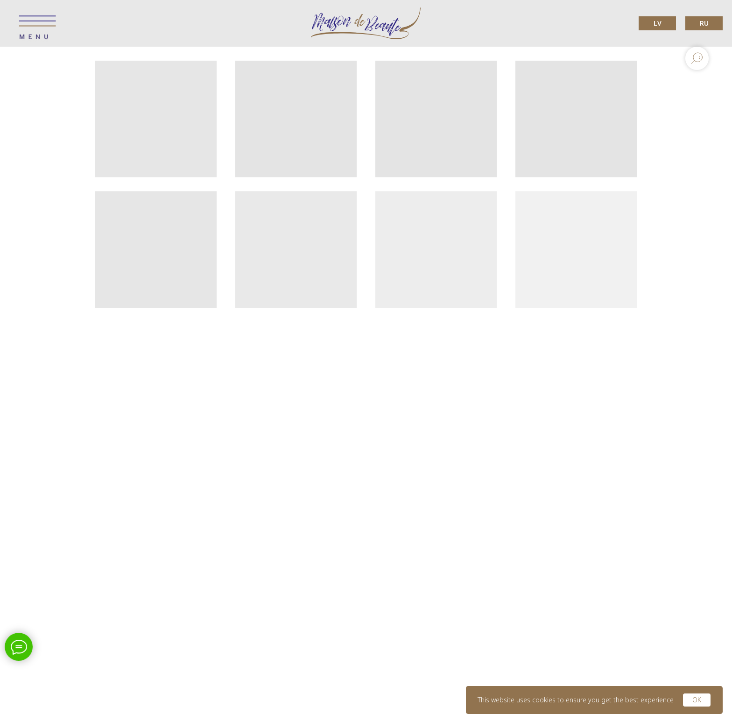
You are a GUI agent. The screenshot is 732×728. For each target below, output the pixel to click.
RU (704, 23)
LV (658, 23)
